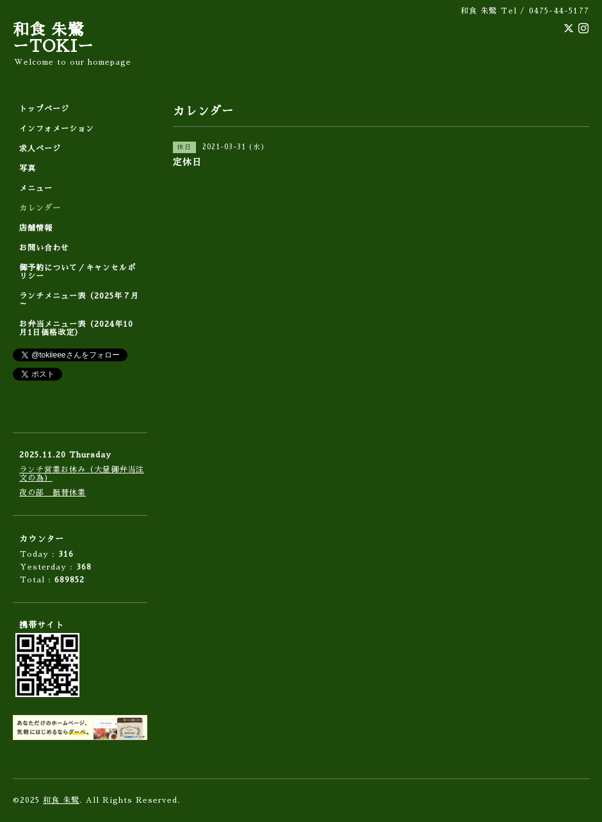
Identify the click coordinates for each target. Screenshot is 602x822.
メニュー (36, 188)
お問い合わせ (44, 248)
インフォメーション (56, 129)
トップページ (44, 109)
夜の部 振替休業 (52, 493)
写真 (27, 168)
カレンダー (40, 208)
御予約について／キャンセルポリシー (77, 272)
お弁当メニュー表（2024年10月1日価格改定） (76, 328)
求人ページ (40, 148)
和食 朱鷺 (61, 800)
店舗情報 (36, 228)
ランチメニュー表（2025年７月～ (79, 300)
